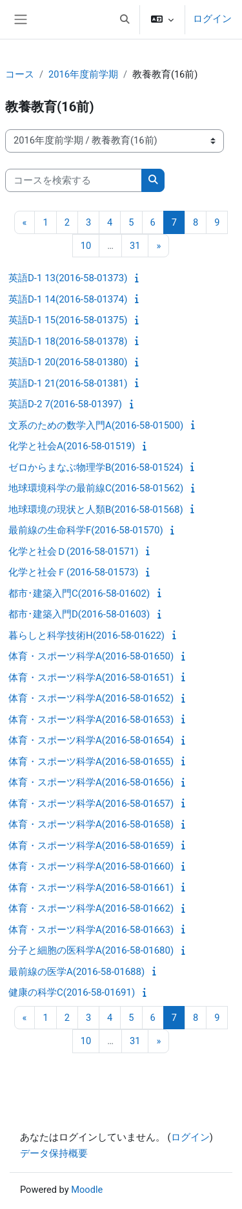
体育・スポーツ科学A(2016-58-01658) (91, 824)
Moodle (87, 1189)
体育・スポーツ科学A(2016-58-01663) (91, 930)
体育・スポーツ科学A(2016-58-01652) (91, 698)
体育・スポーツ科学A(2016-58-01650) (91, 656)
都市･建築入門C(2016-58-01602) (79, 593)
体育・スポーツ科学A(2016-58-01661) (91, 887)
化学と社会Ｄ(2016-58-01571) (73, 551)
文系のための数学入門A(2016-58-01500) (95, 425)
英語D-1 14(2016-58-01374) (67, 299)
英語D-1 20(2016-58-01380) (67, 362)
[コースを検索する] (73, 180)
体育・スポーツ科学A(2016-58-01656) (91, 782)
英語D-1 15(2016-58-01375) (67, 320)
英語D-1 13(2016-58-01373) (67, 278)
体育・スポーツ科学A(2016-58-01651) (91, 677)
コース (19, 74)
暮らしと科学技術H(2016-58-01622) (86, 635)
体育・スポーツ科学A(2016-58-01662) (91, 908)
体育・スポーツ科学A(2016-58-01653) (91, 719)
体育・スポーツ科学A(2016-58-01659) (91, 845)
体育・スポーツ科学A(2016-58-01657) (91, 803)
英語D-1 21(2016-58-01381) (67, 383)
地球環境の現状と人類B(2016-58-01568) (95, 509)
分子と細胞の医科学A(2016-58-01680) (91, 950)
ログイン (212, 19)
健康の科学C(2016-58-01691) (71, 992)
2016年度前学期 (83, 74)
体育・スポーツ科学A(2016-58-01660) (91, 866)
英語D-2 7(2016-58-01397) (65, 404)
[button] (124, 19)
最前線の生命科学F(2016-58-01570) (85, 530)
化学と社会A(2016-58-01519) (71, 446)
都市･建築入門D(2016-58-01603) (79, 614)
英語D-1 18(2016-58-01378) (67, 341)
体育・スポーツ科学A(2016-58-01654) (91, 740)
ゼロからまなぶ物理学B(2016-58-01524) (95, 467)
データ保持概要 (54, 1153)
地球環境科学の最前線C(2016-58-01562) (95, 488)
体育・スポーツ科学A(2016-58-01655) (91, 761)
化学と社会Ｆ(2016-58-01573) (73, 572)
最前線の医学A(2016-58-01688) (76, 972)
